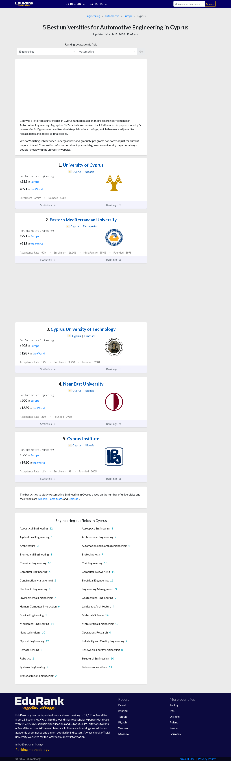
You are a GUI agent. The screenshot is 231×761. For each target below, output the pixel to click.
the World (36, 189)
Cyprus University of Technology (81, 329)
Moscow (123, 734)
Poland (174, 722)
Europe (128, 16)
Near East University (81, 383)
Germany (175, 734)
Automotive (111, 16)
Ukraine (175, 716)
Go (141, 51)
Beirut (122, 705)
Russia (174, 728)
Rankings (114, 205)
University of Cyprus (81, 165)
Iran (172, 710)
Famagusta (55, 498)
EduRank (132, 34)
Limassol (73, 498)
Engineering (93, 16)
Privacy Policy (207, 758)
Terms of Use (186, 758)
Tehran (122, 716)
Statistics (48, 205)
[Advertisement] (46, 90)
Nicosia (42, 498)
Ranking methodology (32, 749)
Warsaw (123, 728)
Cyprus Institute (81, 438)
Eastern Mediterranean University (81, 219)
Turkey (174, 705)
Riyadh (122, 722)
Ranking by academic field (81, 44)
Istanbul (123, 710)
